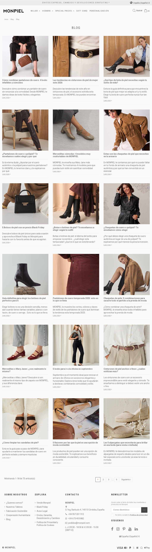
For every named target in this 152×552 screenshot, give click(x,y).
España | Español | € (140, 3)
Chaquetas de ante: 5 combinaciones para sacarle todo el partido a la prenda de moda (125, 299)
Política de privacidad (139, 515)
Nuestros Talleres (14, 507)
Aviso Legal (42, 511)
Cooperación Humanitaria (18, 515)
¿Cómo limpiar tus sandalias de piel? (20, 442)
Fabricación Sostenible (16, 511)
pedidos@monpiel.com (79, 523)
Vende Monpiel (44, 503)
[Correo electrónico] (126, 510)
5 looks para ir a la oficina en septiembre (72, 369)
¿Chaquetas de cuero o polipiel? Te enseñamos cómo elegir (121, 228)
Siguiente (126, 479)
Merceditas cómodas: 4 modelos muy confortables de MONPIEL (71, 155)
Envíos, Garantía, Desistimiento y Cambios (48, 517)
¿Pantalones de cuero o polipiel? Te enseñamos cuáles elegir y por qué (20, 155)
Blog (8, 519)
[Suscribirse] (144, 510)
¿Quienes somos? (14, 503)
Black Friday (42, 507)
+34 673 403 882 (76, 518)
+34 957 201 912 (76, 514)
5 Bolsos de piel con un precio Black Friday (23, 227)
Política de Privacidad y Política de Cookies (47, 523)
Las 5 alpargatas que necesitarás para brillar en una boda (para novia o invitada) (126, 443)
